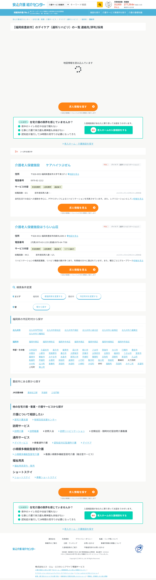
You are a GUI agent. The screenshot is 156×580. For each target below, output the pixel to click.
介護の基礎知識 (135, 12)
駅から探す (41, 306)
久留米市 (45, 349)
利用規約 (65, 539)
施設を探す (95, 12)
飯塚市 (65, 349)
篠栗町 (95, 356)
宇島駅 (44, 392)
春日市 (64, 353)
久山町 (135, 356)
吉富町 (140, 363)
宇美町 (85, 356)
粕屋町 (32, 360)
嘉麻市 (32, 356)
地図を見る (73, 174)
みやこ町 (130, 363)
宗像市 (85, 353)
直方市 (56, 349)
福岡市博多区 (49, 341)
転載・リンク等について (108, 539)
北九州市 (17, 330)
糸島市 (64, 356)
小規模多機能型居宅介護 (26, 454)
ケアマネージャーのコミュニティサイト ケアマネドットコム (54, 573)
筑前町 (111, 360)
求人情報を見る (78, 207)
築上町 (42, 367)
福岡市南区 (79, 341)
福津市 (117, 353)
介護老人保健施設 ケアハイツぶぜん (43, 165)
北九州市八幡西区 (37, 333)
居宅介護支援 (20, 419)
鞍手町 (91, 360)
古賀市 (107, 353)
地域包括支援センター (44, 419)
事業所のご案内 (51, 543)
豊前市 (91, 19)
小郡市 (42, 353)
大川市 (115, 349)
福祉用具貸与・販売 (24, 465)
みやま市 (53, 356)
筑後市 (105, 349)
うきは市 (128, 353)
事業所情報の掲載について (111, 543)
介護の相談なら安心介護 (43, 570)
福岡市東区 (34, 341)
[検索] (100, 4)
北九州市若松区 (54, 330)
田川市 (75, 349)
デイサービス (20, 442)
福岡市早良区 (124, 341)
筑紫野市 (53, 353)
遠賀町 (71, 360)
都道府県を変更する (53, 296)
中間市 (32, 353)
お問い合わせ (89, 543)
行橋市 (125, 349)
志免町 (105, 356)
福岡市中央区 (64, 341)
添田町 (62, 363)
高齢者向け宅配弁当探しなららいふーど (73, 576)
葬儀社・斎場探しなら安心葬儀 (97, 576)
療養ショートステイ (46, 477)
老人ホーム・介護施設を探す (78, 143)
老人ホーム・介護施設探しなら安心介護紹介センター (69, 570)
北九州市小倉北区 (90, 330)
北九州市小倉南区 (110, 330)
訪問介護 (18, 431)
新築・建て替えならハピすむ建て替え (47, 576)
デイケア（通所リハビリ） (69, 19)
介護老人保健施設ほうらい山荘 (36, 226)
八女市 (95, 349)
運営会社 (51, 539)
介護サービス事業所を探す (114, 12)
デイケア (86, 442)
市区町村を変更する (89, 296)
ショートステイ (21, 477)
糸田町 (71, 363)
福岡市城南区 (108, 341)
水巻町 (52, 360)
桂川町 (101, 360)
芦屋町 (42, 360)
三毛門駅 (55, 392)
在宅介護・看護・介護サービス (44, 19)
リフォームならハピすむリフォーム (86, 573)
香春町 (52, 363)
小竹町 (81, 360)
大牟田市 (33, 349)
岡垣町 (62, 360)
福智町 (109, 363)
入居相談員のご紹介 (69, 547)
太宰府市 (96, 353)
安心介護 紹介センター (21, 19)
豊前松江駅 (32, 392)
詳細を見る (138, 198)
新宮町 (125, 356)
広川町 (42, 363)
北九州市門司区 (36, 330)
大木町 (32, 363)
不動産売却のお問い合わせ (94, 547)
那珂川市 (74, 356)
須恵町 (115, 356)
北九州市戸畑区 (71, 330)
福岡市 (16, 341)
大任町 (91, 363)
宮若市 (138, 353)
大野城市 (74, 353)
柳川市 (85, 349)
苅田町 (119, 363)
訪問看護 (33, 431)
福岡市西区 (93, 341)
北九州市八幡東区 (130, 330)
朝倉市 (42, 356)
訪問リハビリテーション (71, 431)
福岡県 (84, 19)
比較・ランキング (70, 543)
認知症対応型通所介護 (64, 442)
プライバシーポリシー (84, 539)
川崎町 (81, 363)
